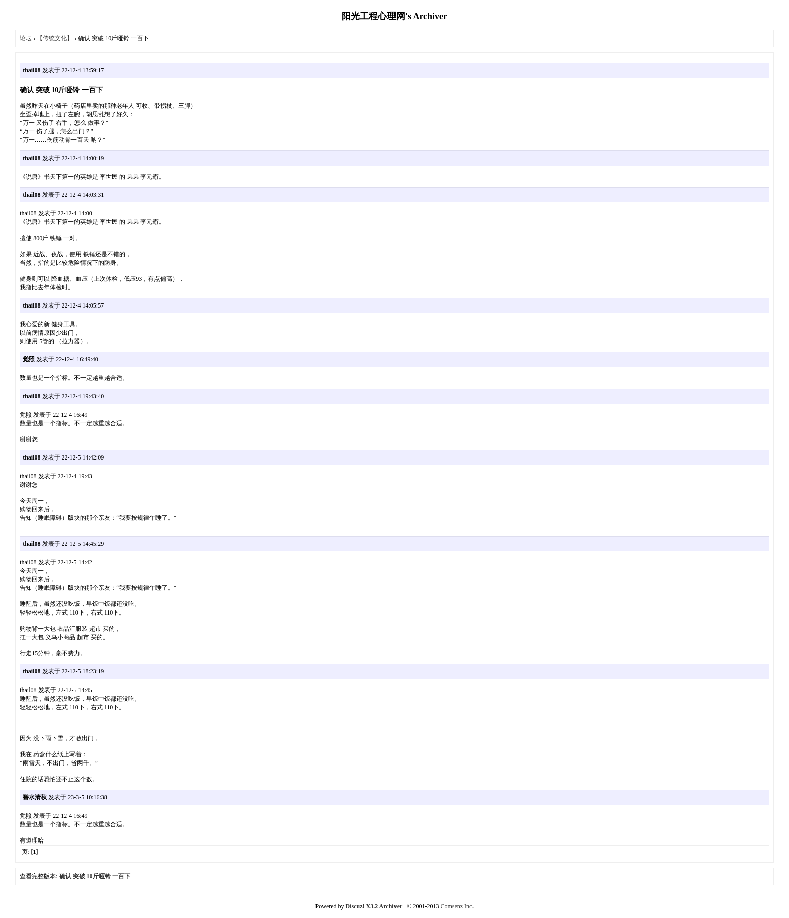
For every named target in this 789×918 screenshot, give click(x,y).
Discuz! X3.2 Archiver (374, 906)
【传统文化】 (55, 38)
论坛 (26, 38)
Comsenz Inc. (457, 906)
